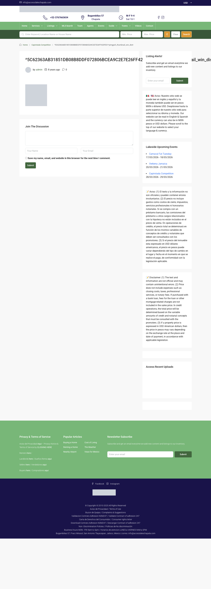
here (29, 453)
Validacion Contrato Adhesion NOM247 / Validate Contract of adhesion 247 (105, 516)
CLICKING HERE (44, 447)
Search (186, 34)
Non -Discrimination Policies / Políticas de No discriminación (105, 526)
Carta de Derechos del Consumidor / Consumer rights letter (105, 519)
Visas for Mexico (92, 452)
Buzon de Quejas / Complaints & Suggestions (105, 512)
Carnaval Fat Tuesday (160, 153)
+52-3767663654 (59, 17)
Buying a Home (70, 442)
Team (79, 26)
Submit (30, 165)
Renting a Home (70, 447)
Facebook (98, 484)
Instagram (113, 484)
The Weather (90, 447)
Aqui (39, 444)
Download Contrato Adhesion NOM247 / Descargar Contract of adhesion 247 (105, 523)
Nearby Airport (70, 452)
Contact (149, 26)
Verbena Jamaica (158, 163)
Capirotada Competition (41, 45)
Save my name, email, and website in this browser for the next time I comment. (69, 158)
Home (24, 26)
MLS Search (67, 26)
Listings (50, 26)
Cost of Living (91, 442)
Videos (138, 26)
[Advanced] (167, 34)
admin (39, 69)
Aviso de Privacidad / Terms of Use (105, 509)
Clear (175, 34)
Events (101, 26)
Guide (111, 26)
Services (36, 26)
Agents (90, 26)
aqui (50, 459)
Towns (125, 26)
